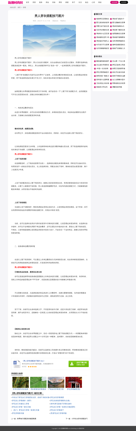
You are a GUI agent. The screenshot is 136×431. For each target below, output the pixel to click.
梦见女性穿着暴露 (57, 397)
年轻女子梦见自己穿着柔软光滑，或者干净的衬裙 (30, 397)
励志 (86, 2)
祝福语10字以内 (101, 87)
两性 (60, 2)
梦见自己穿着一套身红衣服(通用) (62, 407)
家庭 (67, 2)
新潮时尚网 (64, 428)
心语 (93, 2)
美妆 (47, 2)
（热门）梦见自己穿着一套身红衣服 (25, 410)
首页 (27, 2)
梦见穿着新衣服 (18, 413)
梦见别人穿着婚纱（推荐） (22, 400)
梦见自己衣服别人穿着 (20, 404)
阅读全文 (55, 21)
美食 (53, 2)
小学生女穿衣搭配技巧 (80, 418)
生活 (80, 2)
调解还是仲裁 (117, 87)
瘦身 (40, 2)
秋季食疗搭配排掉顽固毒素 (26, 418)
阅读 (99, 2)
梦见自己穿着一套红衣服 (21, 407)
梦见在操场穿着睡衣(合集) (60, 400)
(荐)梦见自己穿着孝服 (58, 413)
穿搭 (34, 2)
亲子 (73, 2)
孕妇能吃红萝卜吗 (102, 37)
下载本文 (63, 21)
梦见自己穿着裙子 (57, 410)
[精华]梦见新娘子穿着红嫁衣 (61, 404)
